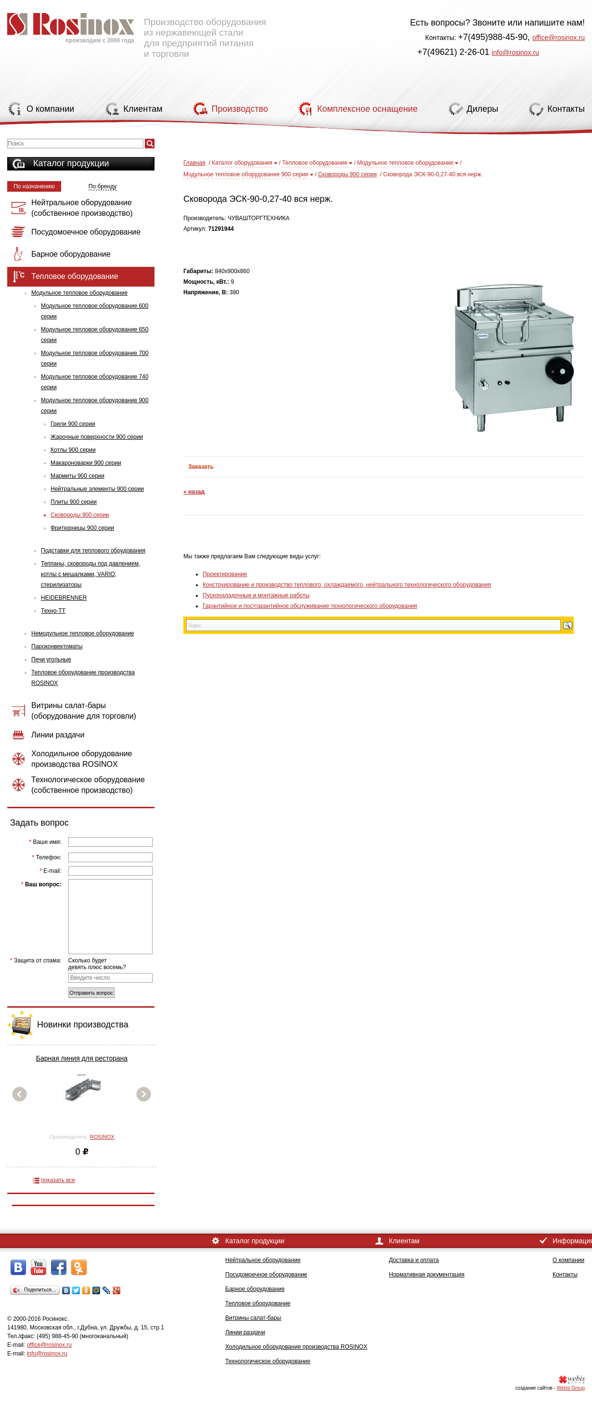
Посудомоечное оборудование (266, 1274)
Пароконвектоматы (56, 646)
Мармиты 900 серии (77, 476)
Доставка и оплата (414, 1260)
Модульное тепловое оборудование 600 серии (94, 311)
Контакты (565, 1274)
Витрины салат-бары (253, 1318)
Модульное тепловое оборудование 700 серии (94, 358)
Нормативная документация (426, 1274)
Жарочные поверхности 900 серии (97, 437)
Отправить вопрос (91, 993)
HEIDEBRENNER (64, 597)
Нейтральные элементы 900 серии (97, 489)
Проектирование (225, 574)
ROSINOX (102, 1137)
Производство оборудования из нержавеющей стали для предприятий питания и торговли (136, 31)
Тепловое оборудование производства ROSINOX (83, 677)
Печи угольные (51, 659)
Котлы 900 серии (73, 450)
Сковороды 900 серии (80, 515)
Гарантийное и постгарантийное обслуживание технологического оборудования (310, 606)
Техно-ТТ (53, 610)
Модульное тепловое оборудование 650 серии (94, 334)
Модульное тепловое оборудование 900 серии (94, 405)
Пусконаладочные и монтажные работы (256, 595)
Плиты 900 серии (74, 502)
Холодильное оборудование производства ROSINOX (296, 1346)
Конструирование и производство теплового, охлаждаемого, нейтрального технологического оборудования (347, 584)
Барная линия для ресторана (82, 1058)
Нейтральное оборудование (262, 1260)
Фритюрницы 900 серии (82, 528)
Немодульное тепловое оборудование (82, 633)
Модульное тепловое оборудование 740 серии (94, 382)
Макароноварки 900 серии (86, 463)
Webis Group (571, 1388)
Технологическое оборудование (267, 1361)
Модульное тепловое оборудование (79, 292)
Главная (194, 162)
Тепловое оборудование (314, 162)
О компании (568, 1260)
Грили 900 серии (73, 424)
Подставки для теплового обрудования (93, 550)
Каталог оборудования (242, 162)
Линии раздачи (245, 1332)
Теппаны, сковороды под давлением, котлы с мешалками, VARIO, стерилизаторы (90, 574)
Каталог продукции (71, 163)
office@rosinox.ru (558, 37)
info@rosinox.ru (515, 52)
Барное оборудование (255, 1289)
